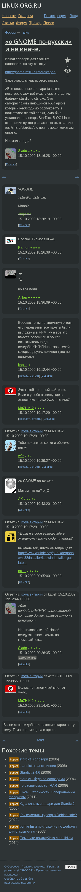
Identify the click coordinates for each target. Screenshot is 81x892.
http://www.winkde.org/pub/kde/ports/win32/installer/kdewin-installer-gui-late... (46, 558)
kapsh (22, 365)
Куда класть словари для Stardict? (47, 804)
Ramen (23, 247)
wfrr (21, 456)
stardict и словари (34, 759)
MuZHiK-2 (26, 408)
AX (20, 499)
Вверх (71, 867)
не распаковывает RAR (38, 785)
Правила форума (33, 866)
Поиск (48, 23)
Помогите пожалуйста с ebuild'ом (46, 838)
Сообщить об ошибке (18, 878)
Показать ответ (29, 376)
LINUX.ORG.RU (21, 5)
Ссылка (11, 164)
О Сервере (11, 866)
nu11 (22, 571)
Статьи (8, 23)
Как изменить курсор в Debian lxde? (48, 815)
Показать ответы (30, 418)
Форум (21, 23)
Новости (9, 16)
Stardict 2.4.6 (30, 772)
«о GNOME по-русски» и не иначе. (38, 45)
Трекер (35, 23)
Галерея (25, 16)
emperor (24, 214)
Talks (25, 32)
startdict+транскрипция (38, 766)
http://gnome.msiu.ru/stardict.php (30, 72)
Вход (74, 16)
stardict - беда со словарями (42, 779)
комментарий (32, 431)
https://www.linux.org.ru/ (19, 882)
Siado (22, 151)
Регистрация (55, 16)
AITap (22, 297)
